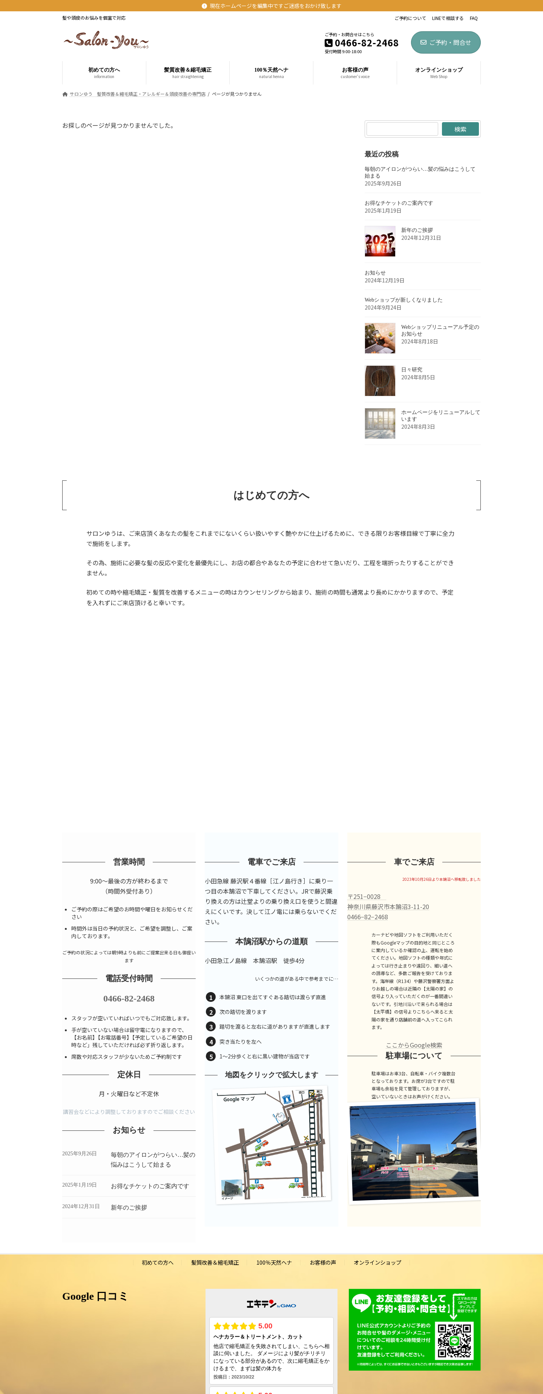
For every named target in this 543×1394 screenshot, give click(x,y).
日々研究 (411, 370)
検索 (460, 128)
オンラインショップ (377, 1262)
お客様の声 (323, 1262)
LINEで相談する (448, 18)
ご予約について (410, 18)
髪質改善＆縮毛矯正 (215, 1262)
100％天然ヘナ (274, 1262)
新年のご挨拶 (417, 230)
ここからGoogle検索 (414, 1044)
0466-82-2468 (129, 998)
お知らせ (375, 273)
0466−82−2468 (367, 916)
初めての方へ (157, 1262)
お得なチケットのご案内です (399, 203)
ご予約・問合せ (445, 42)
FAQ (474, 18)
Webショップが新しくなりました (404, 300)
